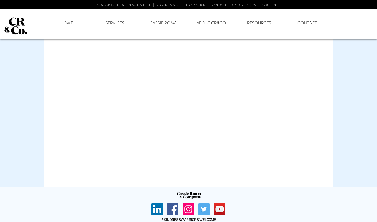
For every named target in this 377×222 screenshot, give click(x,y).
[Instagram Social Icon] (188, 209)
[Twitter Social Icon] (204, 209)
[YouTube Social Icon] (219, 209)
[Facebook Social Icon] (172, 209)
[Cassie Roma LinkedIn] (157, 209)
